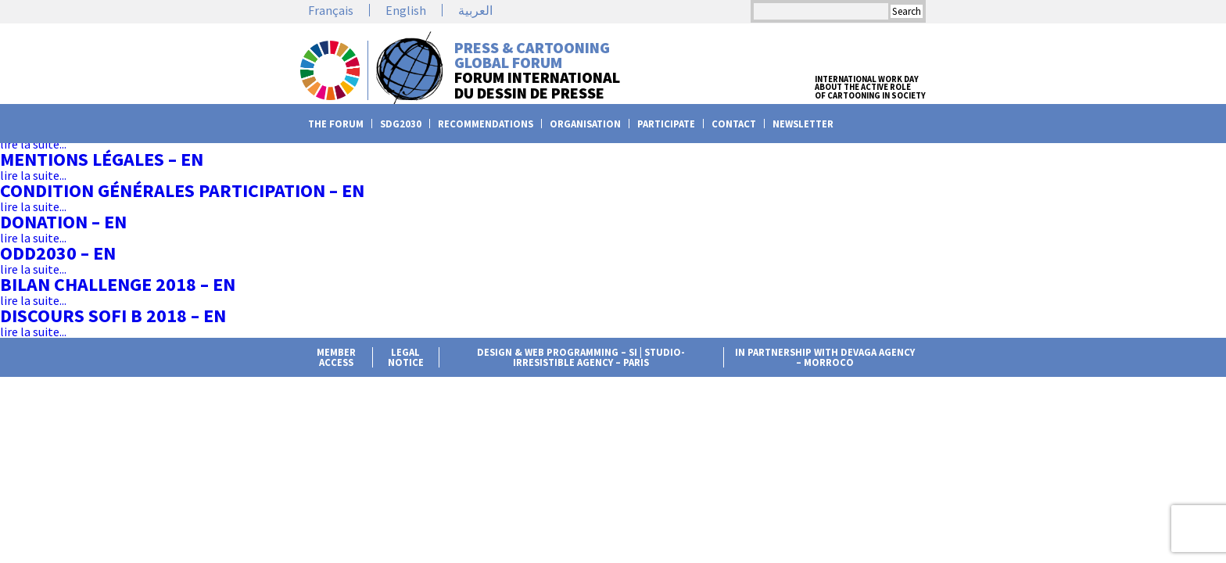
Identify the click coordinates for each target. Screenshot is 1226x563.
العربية (475, 10)
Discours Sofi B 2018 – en (113, 315)
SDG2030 (400, 124)
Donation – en (63, 222)
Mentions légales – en (101, 159)
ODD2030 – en (58, 253)
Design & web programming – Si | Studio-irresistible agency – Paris (581, 357)
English (405, 10)
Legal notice (406, 357)
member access (336, 357)
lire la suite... (33, 144)
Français (330, 10)
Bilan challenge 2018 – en (117, 284)
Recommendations (485, 124)
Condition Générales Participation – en (182, 190)
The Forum (336, 124)
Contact (734, 124)
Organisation (585, 124)
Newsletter (803, 124)
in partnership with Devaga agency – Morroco (825, 357)
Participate (666, 124)
